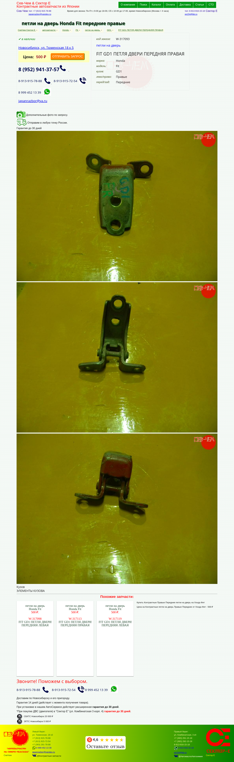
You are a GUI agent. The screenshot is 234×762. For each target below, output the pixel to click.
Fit (77, 30)
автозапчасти (49, 30)
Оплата (170, 4)
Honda (65, 30)
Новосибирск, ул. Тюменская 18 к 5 (46, 47)
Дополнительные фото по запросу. (42, 115)
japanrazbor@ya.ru (32, 101)
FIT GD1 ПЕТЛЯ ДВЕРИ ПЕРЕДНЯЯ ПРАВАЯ (140, 30)
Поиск (143, 4)
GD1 (109, 30)
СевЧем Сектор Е (27, 30)
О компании (128, 4)
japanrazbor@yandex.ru (40, 14)
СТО (211, 4)
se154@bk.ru (191, 14)
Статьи (199, 4)
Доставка (185, 4)
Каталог (156, 4)
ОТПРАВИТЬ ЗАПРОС (67, 56)
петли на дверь (92, 30)
